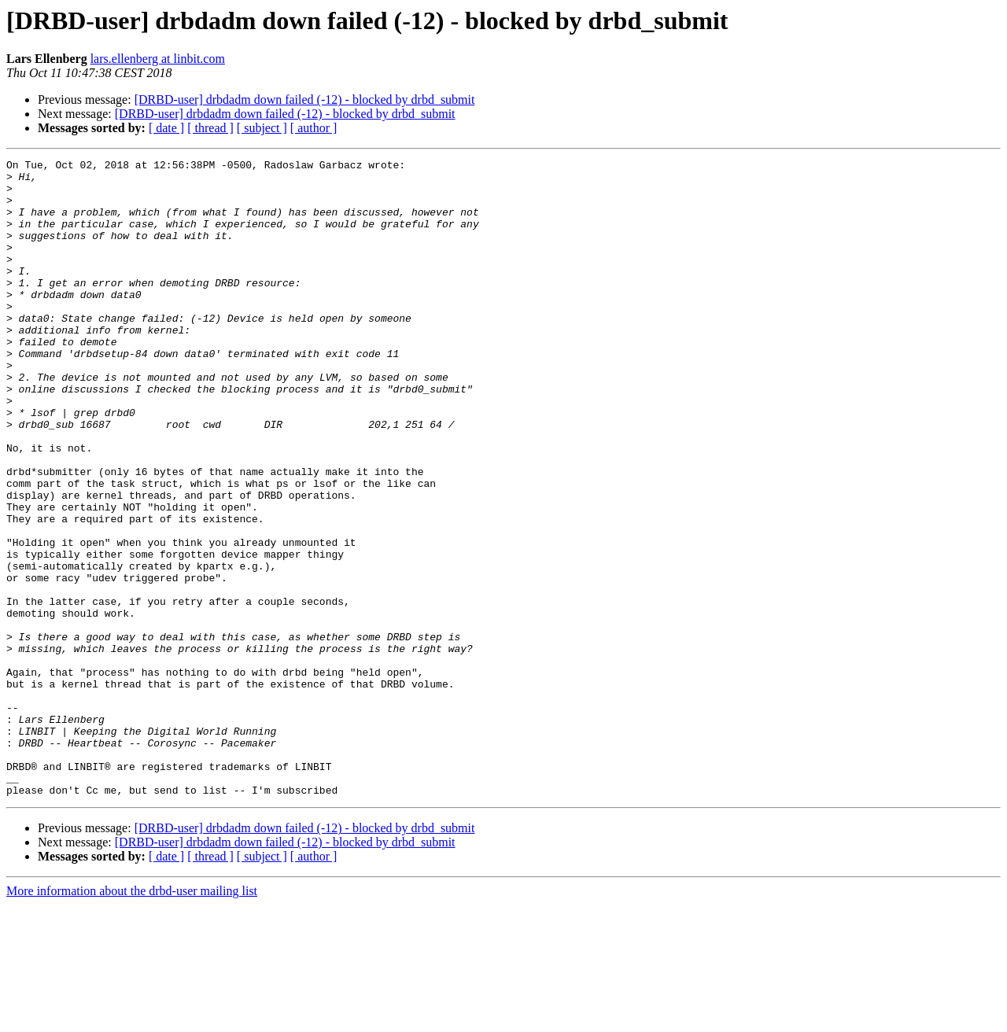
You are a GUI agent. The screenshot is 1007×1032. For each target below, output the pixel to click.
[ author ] (314, 128)
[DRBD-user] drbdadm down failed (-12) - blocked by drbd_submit (305, 99)
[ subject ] (262, 128)
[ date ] (166, 128)
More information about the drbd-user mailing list (131, 1018)
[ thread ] (210, 128)
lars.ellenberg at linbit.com (157, 58)
